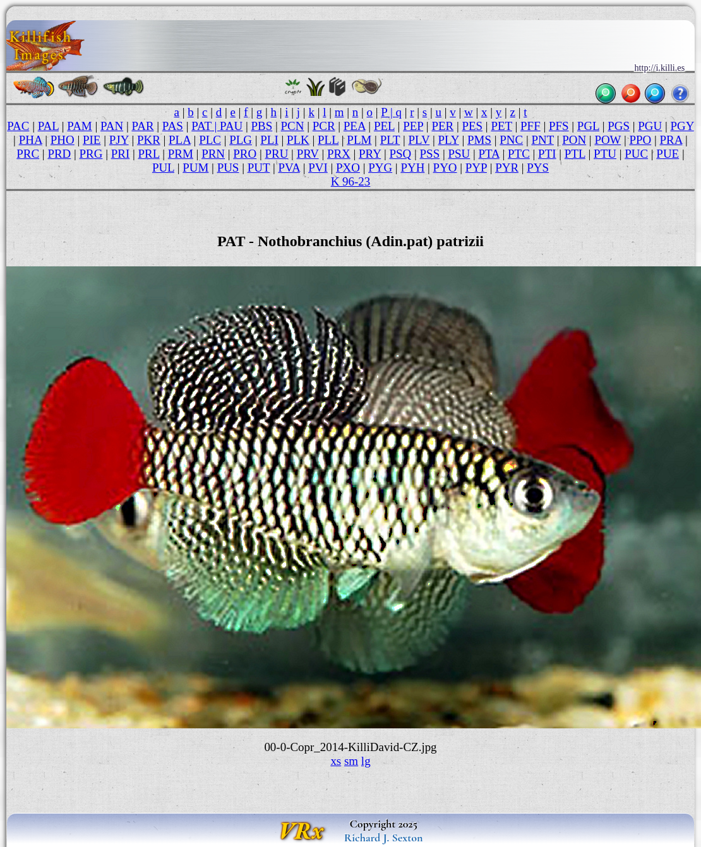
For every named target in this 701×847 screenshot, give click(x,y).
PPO (640, 139)
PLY (448, 139)
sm (351, 760)
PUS (228, 167)
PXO (348, 167)
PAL (48, 126)
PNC (511, 139)
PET (501, 126)
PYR (506, 167)
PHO (63, 139)
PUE (667, 153)
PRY (370, 153)
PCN (292, 126)
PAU (231, 126)
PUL (163, 167)
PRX (338, 153)
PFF (530, 126)
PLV (419, 139)
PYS (538, 167)
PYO (445, 167)
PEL (384, 126)
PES (472, 126)
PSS (430, 153)
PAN (111, 126)
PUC (636, 153)
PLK (298, 139)
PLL (328, 139)
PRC (27, 153)
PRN (213, 153)
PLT (390, 139)
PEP (413, 126)
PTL (575, 153)
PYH (412, 167)
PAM (79, 126)
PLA (180, 139)
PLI (269, 139)
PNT (542, 139)
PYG (380, 167)
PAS (172, 126)
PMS (479, 139)
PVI (318, 167)
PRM (180, 153)
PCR (324, 126)
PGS (619, 126)
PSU (459, 153)
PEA (355, 126)
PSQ (400, 153)
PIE (91, 139)
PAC (18, 126)
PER (442, 126)
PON (574, 139)
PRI (120, 153)
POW (607, 139)
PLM (359, 139)
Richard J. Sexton (383, 837)
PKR (148, 139)
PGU (650, 126)
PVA (288, 167)
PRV (308, 153)
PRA (671, 139)
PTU (605, 153)
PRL (148, 153)
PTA (489, 153)
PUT (259, 167)
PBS (262, 126)
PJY (119, 139)
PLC (210, 139)
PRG (91, 153)
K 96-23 (351, 181)
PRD (59, 153)
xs (335, 760)
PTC (519, 153)
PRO (244, 153)
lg (366, 760)
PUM (195, 167)
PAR (142, 126)
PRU (276, 153)
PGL (588, 126)
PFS (559, 126)
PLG (240, 139)
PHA (30, 139)
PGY (682, 126)
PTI (547, 153)
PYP (476, 167)
